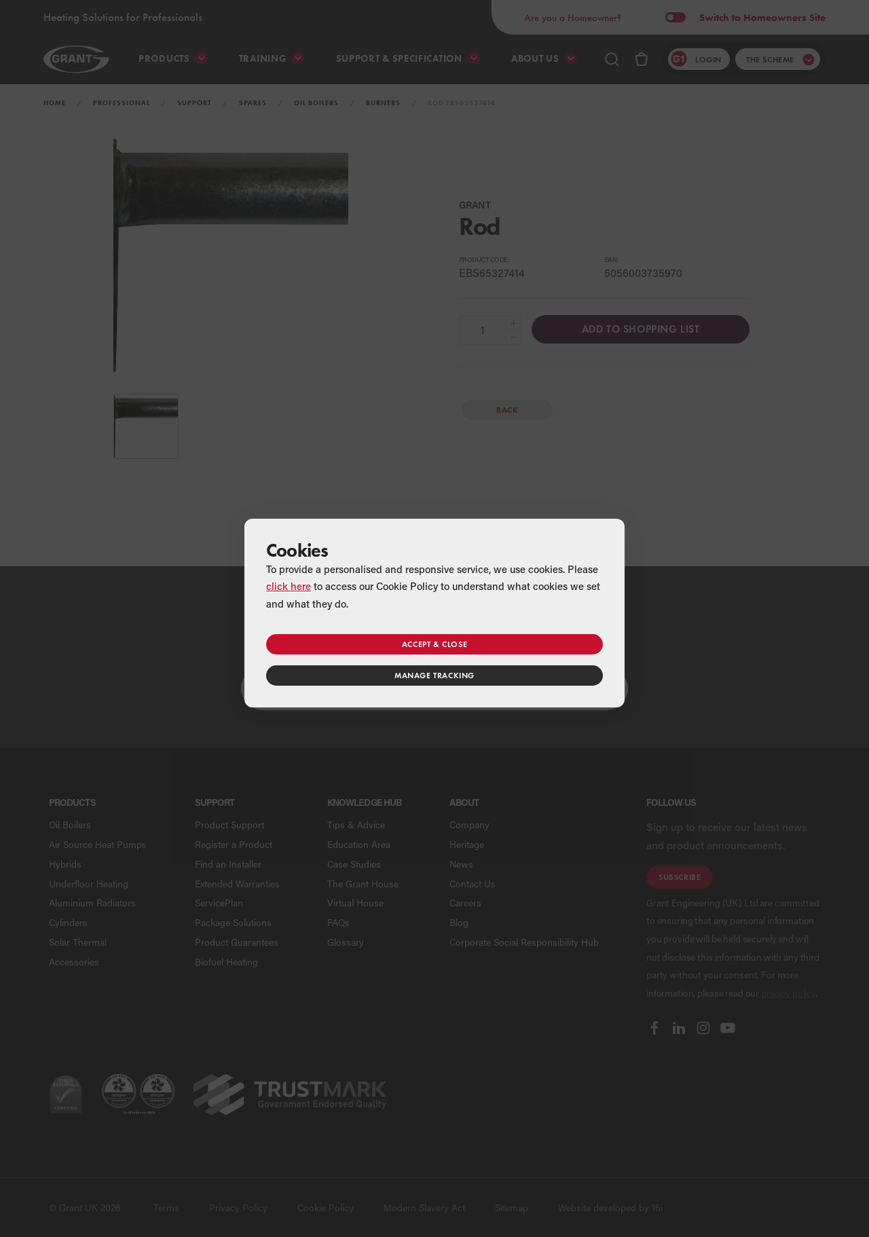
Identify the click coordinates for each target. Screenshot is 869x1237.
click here (288, 586)
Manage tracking (434, 675)
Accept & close (434, 644)
